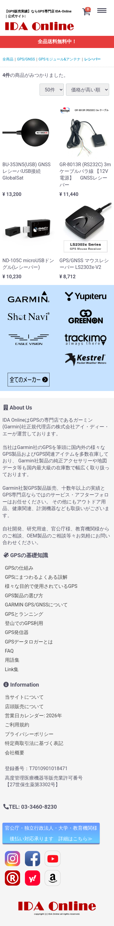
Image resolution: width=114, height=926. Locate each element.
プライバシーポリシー (29, 734)
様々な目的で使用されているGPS (41, 586)
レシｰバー (92, 59)
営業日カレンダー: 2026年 (33, 716)
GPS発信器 (17, 632)
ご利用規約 (17, 725)
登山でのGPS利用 (24, 623)
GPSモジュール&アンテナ (60, 59)
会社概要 (14, 752)
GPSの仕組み (19, 568)
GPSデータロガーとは (29, 642)
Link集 (12, 669)
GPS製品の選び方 (24, 595)
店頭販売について (24, 706)
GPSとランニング (24, 614)
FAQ (9, 651)
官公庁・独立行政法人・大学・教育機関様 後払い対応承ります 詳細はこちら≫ (51, 833)
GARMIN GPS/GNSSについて (36, 605)
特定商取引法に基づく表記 (34, 743)
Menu (103, 5)
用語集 (12, 660)
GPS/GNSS (26, 59)
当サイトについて (24, 697)
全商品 (7, 59)
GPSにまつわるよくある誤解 (36, 577)
